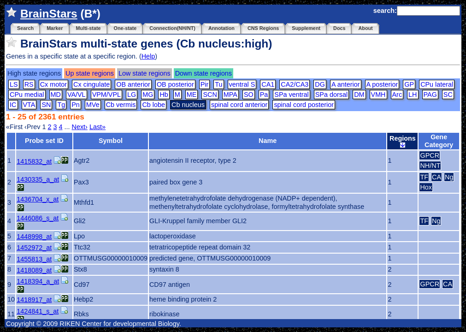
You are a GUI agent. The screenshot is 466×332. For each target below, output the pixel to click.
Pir (205, 84)
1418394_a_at (38, 281)
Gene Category (439, 140)
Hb (163, 94)
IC (13, 104)
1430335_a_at (38, 179)
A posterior (382, 84)
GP (409, 84)
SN (46, 104)
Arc (397, 94)
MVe (93, 104)
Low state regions (144, 73)
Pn (75, 104)
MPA (230, 94)
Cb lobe (153, 104)
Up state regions (89, 73)
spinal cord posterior (304, 104)
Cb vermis (121, 104)
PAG (430, 94)
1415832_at (34, 161)
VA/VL (76, 94)
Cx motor (53, 84)
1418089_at (34, 270)
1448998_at (34, 236)
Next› (80, 126)
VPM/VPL (106, 94)
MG (147, 94)
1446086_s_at (38, 218)
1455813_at (34, 259)
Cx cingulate (91, 84)
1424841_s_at (38, 311)
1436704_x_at (38, 199)
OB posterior (175, 84)
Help (148, 56)
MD (56, 94)
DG (320, 84)
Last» (97, 126)
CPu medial (27, 94)
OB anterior (133, 84)
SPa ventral (291, 94)
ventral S (242, 84)
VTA (29, 104)
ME (192, 94)
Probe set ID (44, 140)
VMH (378, 94)
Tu (218, 84)
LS (14, 84)
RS (29, 84)
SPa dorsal (331, 94)
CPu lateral (436, 84)
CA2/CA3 (294, 84)
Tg (61, 104)
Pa (264, 94)
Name (268, 140)
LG (131, 94)
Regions (402, 141)
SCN (210, 94)
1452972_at (34, 247)
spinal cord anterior (239, 104)
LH (412, 94)
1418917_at (34, 299)
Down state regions (203, 73)
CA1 (267, 84)
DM (359, 94)
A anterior (345, 84)
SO (249, 94)
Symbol (111, 140)
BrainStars (48, 13)
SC (448, 94)
